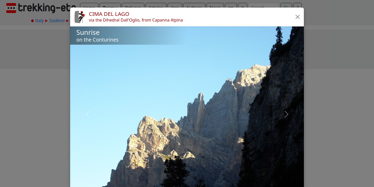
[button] (297, 17)
